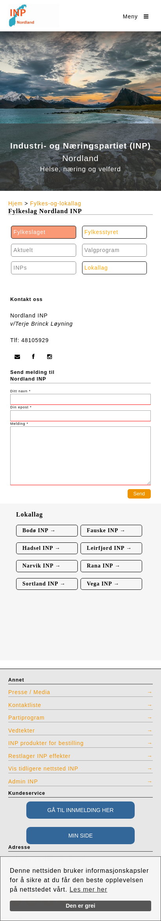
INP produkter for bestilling (46, 743)
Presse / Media (29, 692)
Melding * (19, 424)
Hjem (15, 203)
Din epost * (21, 407)
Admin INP (23, 781)
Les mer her (88, 889)
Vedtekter (21, 730)
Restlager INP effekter (39, 756)
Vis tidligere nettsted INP (43, 768)
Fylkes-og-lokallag (55, 203)
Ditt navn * (20, 391)
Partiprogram (26, 717)
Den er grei (80, 906)
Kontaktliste (24, 705)
